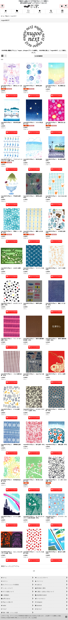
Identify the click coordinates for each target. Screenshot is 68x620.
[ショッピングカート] (61, 6)
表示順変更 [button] (38, 56)
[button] (2, 6)
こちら (35, 617)
